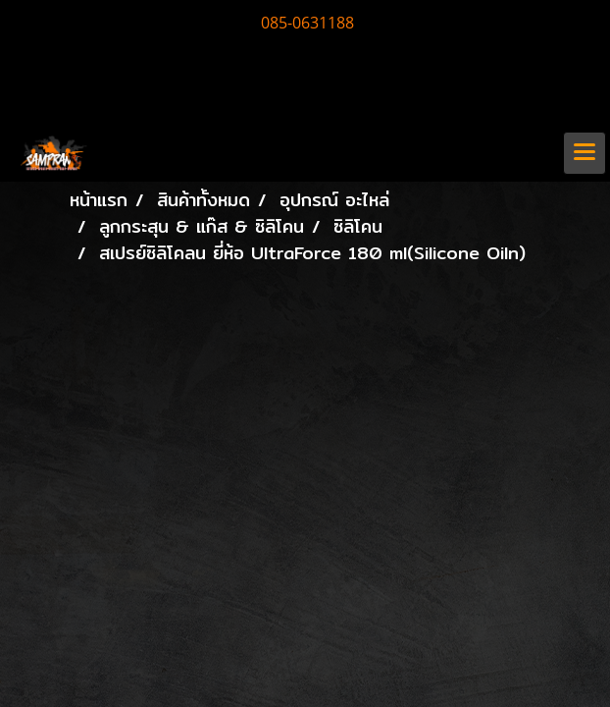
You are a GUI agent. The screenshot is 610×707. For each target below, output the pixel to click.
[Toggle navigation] (584, 153)
